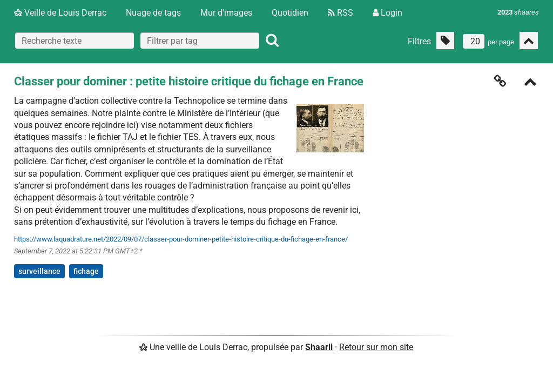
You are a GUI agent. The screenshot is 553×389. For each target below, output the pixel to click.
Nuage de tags (153, 13)
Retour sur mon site (376, 347)
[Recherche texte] (74, 40)
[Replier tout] (529, 40)
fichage (86, 271)
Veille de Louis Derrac (60, 13)
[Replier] (530, 83)
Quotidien (290, 13)
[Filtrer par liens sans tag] (445, 40)
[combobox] (199, 40)
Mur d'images (226, 13)
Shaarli (319, 347)
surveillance (39, 271)
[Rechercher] (272, 40)
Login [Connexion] (387, 13)
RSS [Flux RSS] (340, 13)
